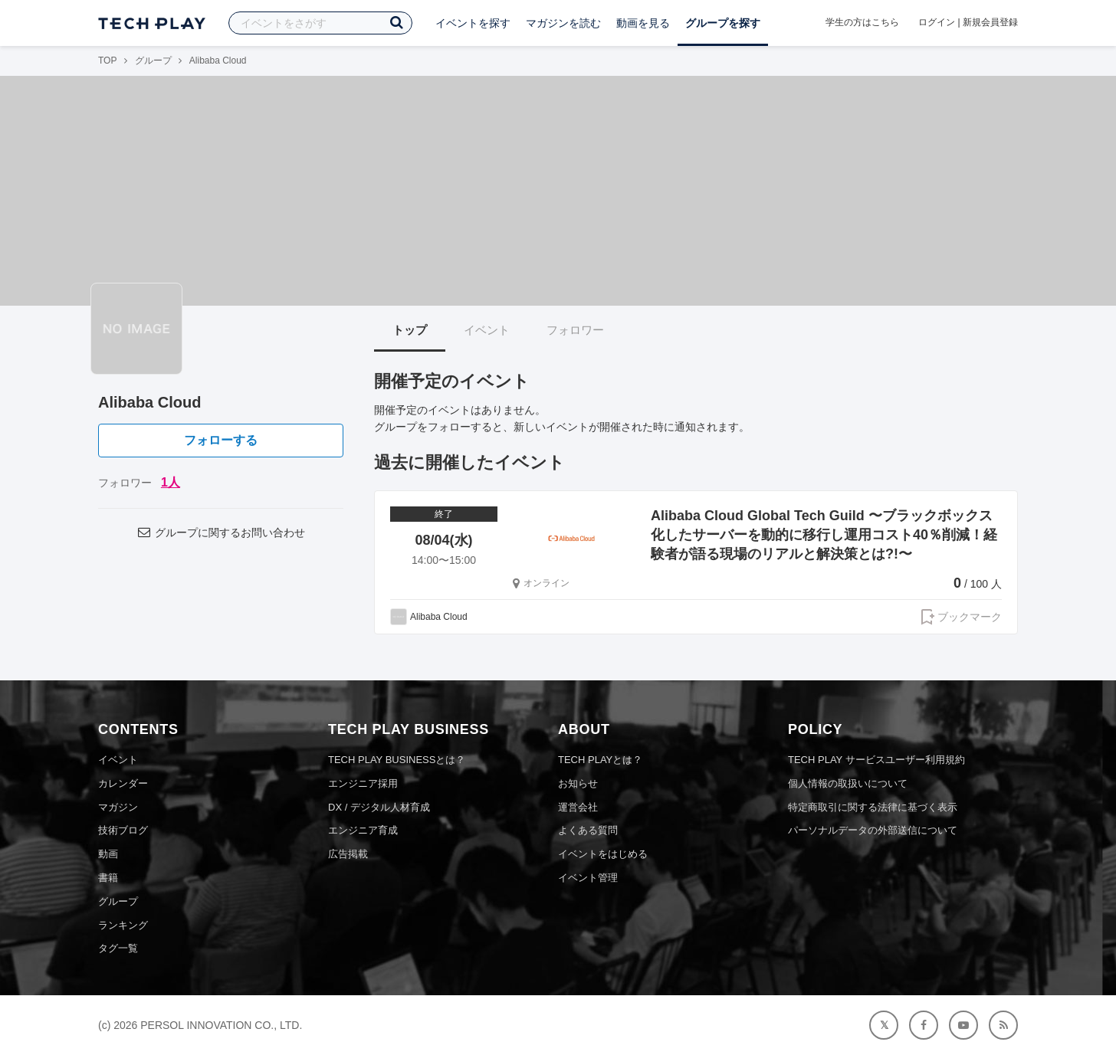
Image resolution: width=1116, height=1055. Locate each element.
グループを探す (722, 23)
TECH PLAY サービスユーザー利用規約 (876, 759)
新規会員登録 (990, 22)
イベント (487, 329)
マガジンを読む (563, 23)
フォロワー (575, 329)
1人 (170, 482)
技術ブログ (123, 830)
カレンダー (123, 783)
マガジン (118, 807)
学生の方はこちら (862, 22)
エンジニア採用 (363, 783)
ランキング (123, 925)
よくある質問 (588, 830)
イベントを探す (472, 23)
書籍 (108, 877)
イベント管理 (588, 877)
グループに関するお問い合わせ (220, 532)
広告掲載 (348, 854)
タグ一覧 (118, 948)
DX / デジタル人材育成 (379, 807)
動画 (108, 854)
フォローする (221, 440)
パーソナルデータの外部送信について (872, 830)
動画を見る (643, 23)
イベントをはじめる (603, 854)
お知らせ (578, 783)
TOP (107, 60)
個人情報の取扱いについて (848, 783)
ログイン (936, 22)
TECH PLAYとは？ (600, 759)
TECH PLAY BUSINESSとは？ (396, 759)
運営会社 (578, 807)
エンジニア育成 (363, 830)
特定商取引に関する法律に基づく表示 (872, 807)
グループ (153, 60)
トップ (409, 329)
